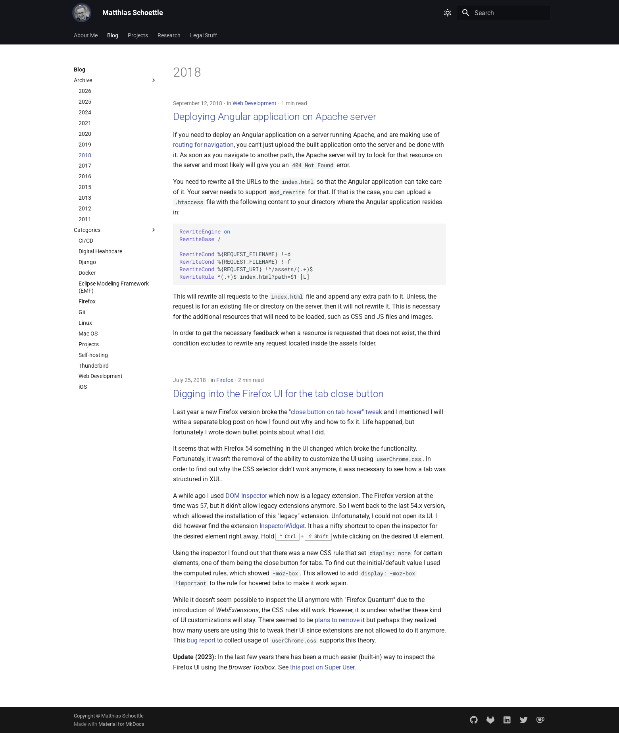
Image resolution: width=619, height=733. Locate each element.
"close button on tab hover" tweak (335, 412)
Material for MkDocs (121, 724)
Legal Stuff (203, 35)
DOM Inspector (246, 496)
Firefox (224, 380)
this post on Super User (322, 667)
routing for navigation (203, 145)
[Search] (503, 13)
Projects (138, 35)
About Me (86, 35)
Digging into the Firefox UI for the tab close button (278, 393)
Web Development (255, 103)
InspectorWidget (282, 526)
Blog (112, 35)
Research (169, 35)
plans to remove (337, 620)
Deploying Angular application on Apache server (274, 116)
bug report (201, 640)
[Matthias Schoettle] (82, 13)
